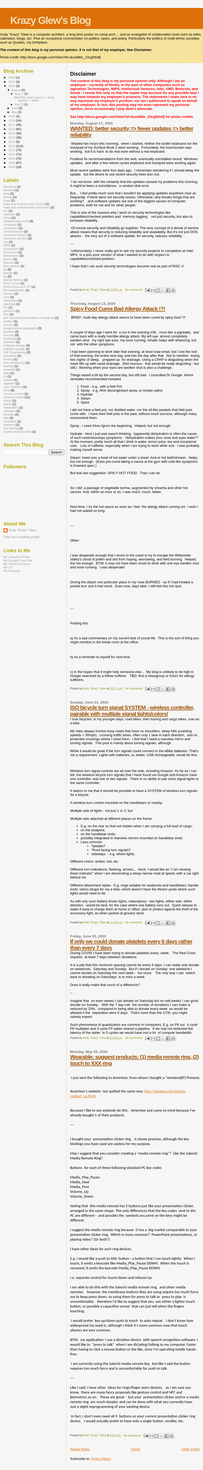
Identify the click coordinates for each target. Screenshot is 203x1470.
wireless (9, 424)
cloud (7, 217)
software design (14, 345)
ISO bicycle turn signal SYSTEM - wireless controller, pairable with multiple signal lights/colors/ (132, 710)
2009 (12, 158)
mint (6, 297)
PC (5, 307)
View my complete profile (21, 537)
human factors (13, 279)
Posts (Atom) (101, 1459)
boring (7, 197)
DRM (7, 245)
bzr (5, 210)
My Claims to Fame (16, 563)
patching (9, 304)
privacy (8, 324)
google (8, 273)
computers (10, 228)
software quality (14, 348)
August (17, 90)
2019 (12, 116)
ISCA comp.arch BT (17, 286)
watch (7, 404)
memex (8, 293)
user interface (12, 386)
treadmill (9, 369)
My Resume (11, 570)
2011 (12, 150)
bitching (8, 190)
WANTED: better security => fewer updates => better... (34, 99)
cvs (5, 241)
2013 (12, 141)
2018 (12, 120)
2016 (12, 129)
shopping (9, 338)
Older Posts (191, 1449)
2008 (12, 162)
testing (8, 359)
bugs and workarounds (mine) (23, 203)
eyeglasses (11, 248)
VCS (6, 390)
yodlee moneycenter (17, 431)
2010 (12, 154)
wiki (6, 417)
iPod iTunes (11, 283)
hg (5, 276)
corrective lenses (15, 235)
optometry (10, 300)
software (9, 342)
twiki (6, 373)
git (5, 269)
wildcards (9, 421)
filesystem (10, 252)
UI (5, 376)
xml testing (10, 428)
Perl (6, 314)
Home (135, 1449)
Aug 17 (19, 93)
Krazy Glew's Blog (50, 20)
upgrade (9, 383)
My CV (8, 567)
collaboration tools (15, 221)
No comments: (134, 289)
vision (7, 400)
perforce (9, 310)
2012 (12, 146)
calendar (9, 214)
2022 (12, 81)
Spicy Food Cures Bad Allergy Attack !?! (117, 309)
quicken (8, 331)
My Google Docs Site (18, 560)
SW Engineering (14, 352)
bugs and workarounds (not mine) (26, 207)
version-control (13, 397)
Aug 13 (19, 104)
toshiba (8, 366)
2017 (12, 124)
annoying (9, 186)
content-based (13, 231)
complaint (10, 224)
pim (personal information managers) (28, 317)
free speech (11, 266)
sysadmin (10, 355)
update (8, 380)
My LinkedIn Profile (16, 557)
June (15, 108)
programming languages (20, 328)
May (15, 112)
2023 (12, 77)
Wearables (10, 407)
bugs (6, 200)
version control (13, 393)
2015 (12, 133)
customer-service (15, 238)
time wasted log (14, 362)
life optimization (14, 290)
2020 (12, 86)
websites (9, 411)
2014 (12, 137)
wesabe (8, 414)
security (8, 335)
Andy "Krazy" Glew (22, 530)
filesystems (11, 255)
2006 (12, 167)
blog (6, 193)
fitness (7, 259)
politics (8, 321)
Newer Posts (80, 1449)
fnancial (8, 262)
